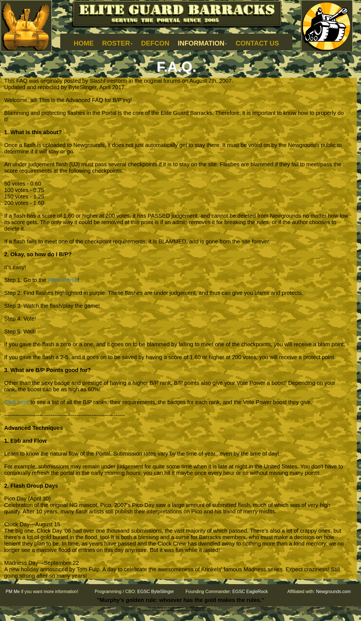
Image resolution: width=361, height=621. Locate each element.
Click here (16, 402)
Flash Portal (63, 280)
